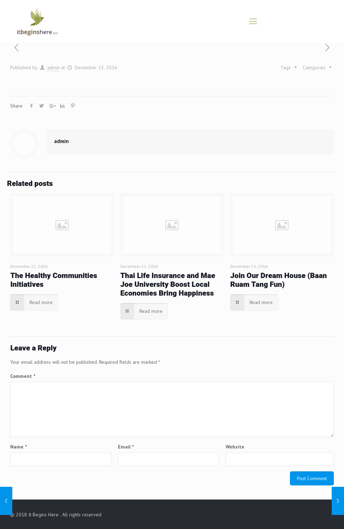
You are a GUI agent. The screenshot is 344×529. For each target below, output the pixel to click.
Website (235, 447)
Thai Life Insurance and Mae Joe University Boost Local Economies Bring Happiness (167, 284)
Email (126, 447)
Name (18, 447)
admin (53, 67)
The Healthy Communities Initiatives (53, 280)
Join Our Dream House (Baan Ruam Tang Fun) (278, 280)
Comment (22, 376)
